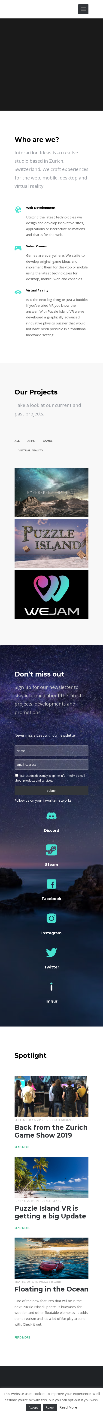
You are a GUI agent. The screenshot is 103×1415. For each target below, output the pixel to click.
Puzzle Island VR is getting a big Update (50, 1211)
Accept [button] (33, 1407)
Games (48, 440)
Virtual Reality (30, 450)
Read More (22, 1146)
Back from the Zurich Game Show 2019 (51, 1130)
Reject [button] (50, 1407)
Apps (31, 440)
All (17, 440)
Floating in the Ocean (51, 1289)
